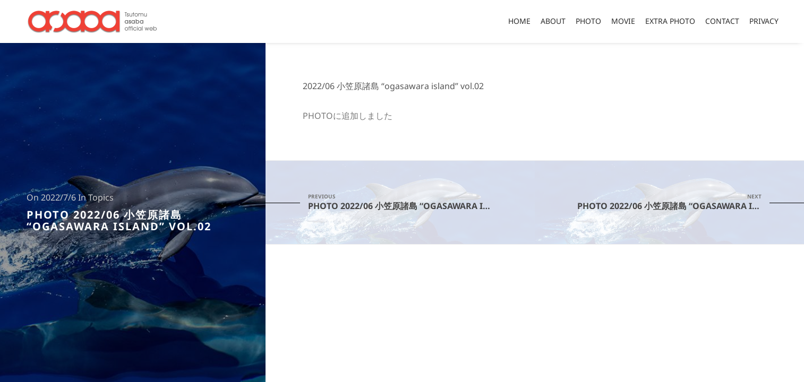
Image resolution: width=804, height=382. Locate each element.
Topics (101, 198)
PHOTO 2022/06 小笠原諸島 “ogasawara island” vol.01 (421, 202)
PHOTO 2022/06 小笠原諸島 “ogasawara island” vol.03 (690, 202)
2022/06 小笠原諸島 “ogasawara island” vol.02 (393, 86)
